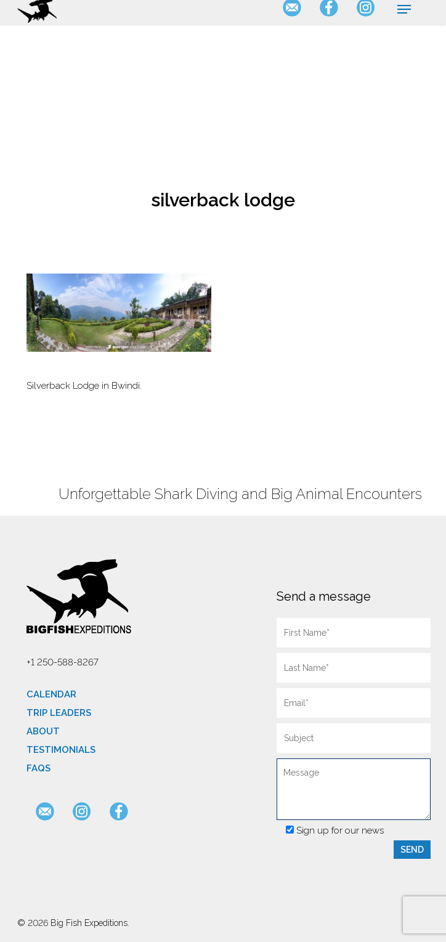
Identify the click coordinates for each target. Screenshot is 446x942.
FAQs (38, 768)
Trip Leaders (58, 712)
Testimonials (60, 749)
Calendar (51, 694)
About (43, 731)
